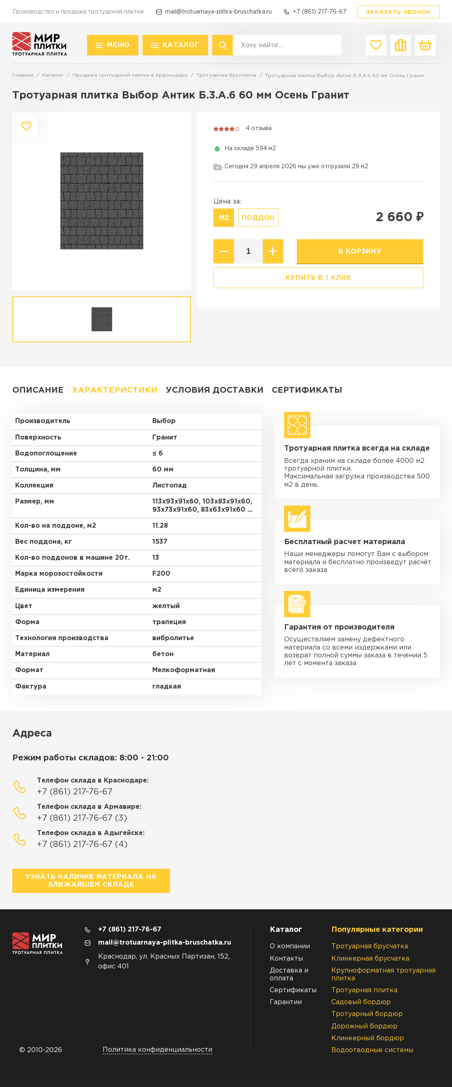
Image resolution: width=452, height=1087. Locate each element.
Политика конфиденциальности (157, 1050)
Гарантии (286, 1002)
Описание (38, 390)
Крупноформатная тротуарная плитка (383, 975)
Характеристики (115, 390)
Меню (118, 45)
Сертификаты (307, 390)
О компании (290, 946)
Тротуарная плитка (364, 990)
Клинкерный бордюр (367, 1038)
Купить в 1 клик (318, 278)
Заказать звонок (398, 12)
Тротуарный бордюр (367, 1014)
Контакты (286, 959)
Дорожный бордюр (364, 1026)
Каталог (181, 45)
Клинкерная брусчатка (370, 959)
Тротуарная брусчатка (369, 946)
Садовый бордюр (361, 1002)
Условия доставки (215, 390)
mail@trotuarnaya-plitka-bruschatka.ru (218, 11)
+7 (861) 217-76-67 (319, 11)
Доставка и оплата (289, 975)
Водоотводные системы (372, 1050)
